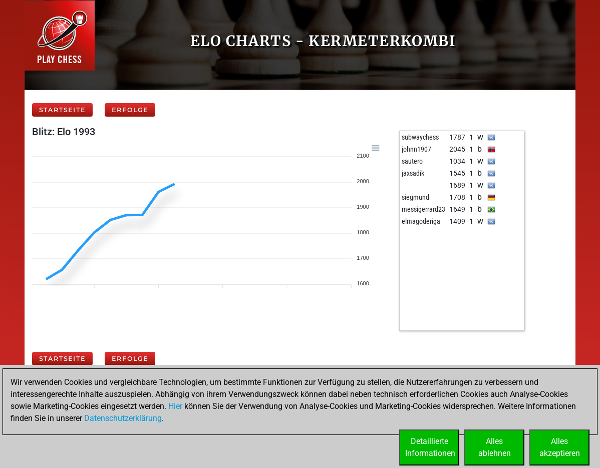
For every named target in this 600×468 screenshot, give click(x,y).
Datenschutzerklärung (123, 418)
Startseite (62, 110)
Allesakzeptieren (559, 447)
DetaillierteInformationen (430, 447)
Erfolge (130, 110)
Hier (175, 406)
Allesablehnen (494, 447)
